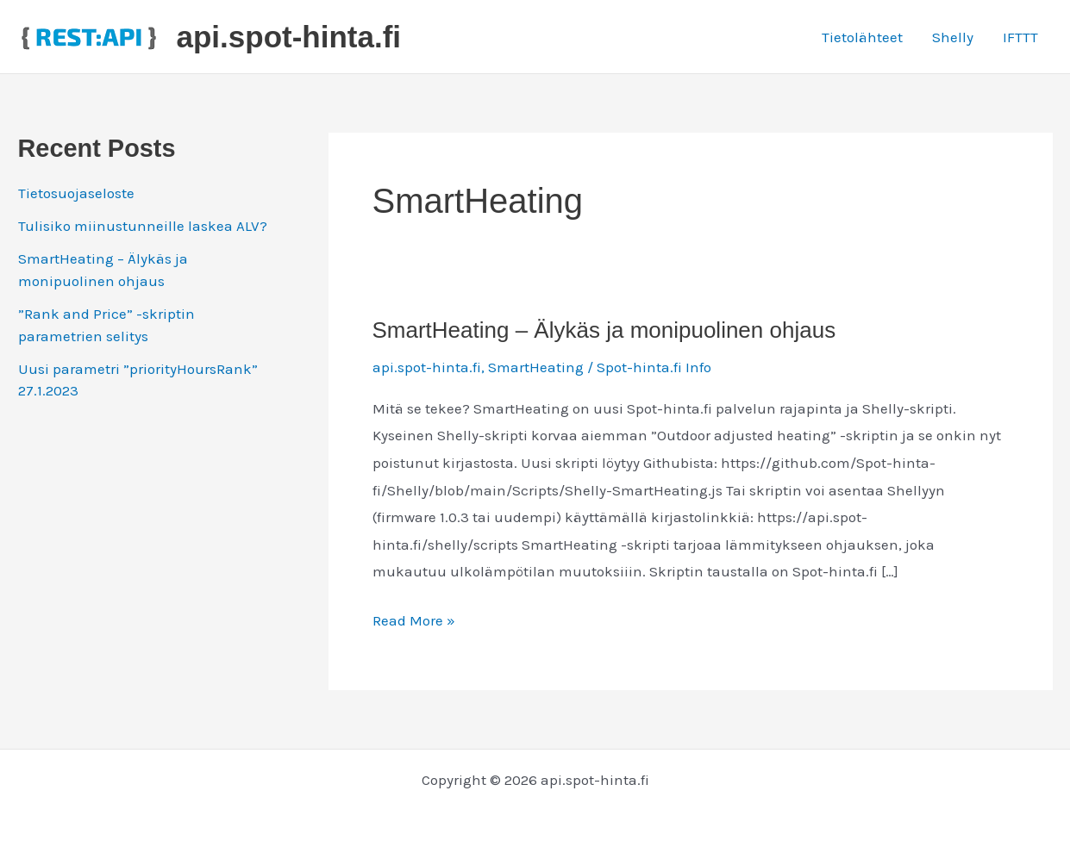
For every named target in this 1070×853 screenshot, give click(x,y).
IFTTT (1020, 37)
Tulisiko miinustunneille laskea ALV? (142, 225)
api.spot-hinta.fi (289, 36)
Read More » (413, 621)
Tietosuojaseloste (76, 193)
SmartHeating (536, 367)
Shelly (952, 37)
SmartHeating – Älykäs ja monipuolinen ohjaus (604, 330)
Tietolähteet (862, 37)
